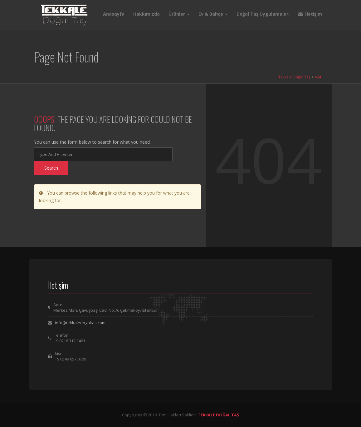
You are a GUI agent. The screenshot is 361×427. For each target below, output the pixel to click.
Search (51, 168)
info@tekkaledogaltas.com (80, 322)
